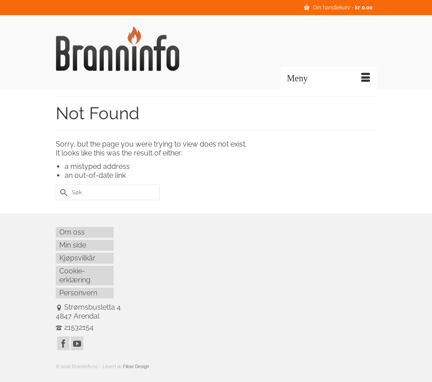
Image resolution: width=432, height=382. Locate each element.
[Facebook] (63, 343)
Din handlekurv (338, 7)
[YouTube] (77, 343)
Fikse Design (136, 366)
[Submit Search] (62, 192)
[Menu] (328, 78)
